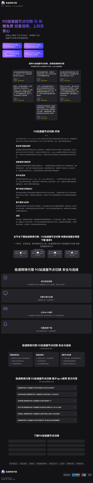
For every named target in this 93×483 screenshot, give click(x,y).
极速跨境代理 (8, 6)
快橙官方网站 (80, 463)
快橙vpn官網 (23, 463)
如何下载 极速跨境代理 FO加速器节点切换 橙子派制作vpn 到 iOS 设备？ (40, 407)
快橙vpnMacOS (53, 463)
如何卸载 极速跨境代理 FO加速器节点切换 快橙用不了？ (35, 401)
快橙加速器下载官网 (41, 463)
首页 (2, 6)
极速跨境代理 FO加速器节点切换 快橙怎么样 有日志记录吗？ (36, 388)
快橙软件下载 (70, 463)
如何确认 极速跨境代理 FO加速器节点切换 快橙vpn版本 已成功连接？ (39, 414)
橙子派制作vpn (13, 463)
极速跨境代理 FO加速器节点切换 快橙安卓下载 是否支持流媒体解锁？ (39, 420)
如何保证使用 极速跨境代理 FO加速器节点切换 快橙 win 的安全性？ (39, 394)
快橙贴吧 (31, 463)
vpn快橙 (62, 463)
